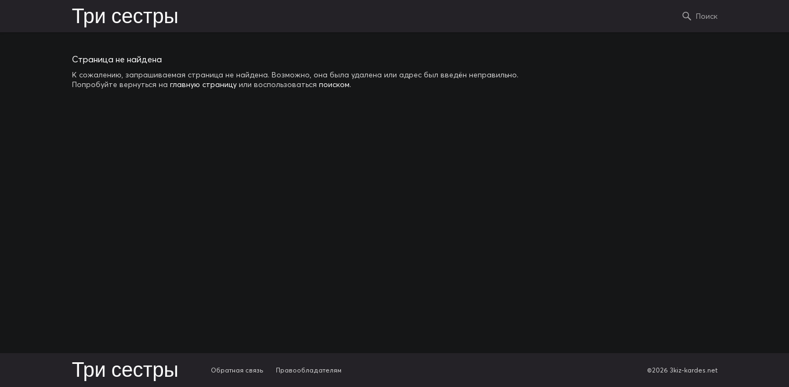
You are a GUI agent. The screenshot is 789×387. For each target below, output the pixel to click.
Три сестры (125, 17)
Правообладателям (309, 370)
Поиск (706, 16)
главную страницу (203, 84)
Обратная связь (237, 370)
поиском (334, 84)
